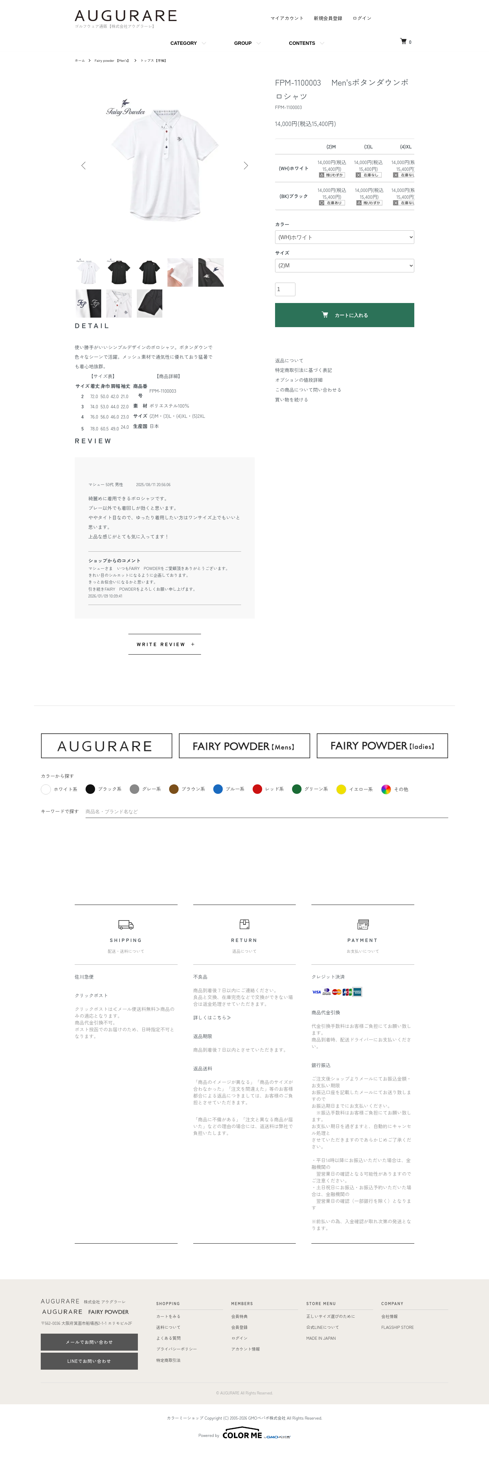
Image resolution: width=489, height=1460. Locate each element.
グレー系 (145, 800)
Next (244, 165)
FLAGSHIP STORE (397, 1338)
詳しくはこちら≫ (212, 1028)
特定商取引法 (168, 1371)
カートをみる (168, 1327)
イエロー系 (354, 800)
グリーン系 (310, 800)
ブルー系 (228, 800)
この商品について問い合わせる (308, 389)
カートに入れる (345, 314)
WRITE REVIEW (161, 655)
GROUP (243, 43)
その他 (394, 800)
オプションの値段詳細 (299, 379)
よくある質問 (168, 1349)
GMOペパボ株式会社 (267, 1428)
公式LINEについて (322, 1338)
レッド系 (268, 800)
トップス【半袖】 (165, 60)
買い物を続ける (291, 399)
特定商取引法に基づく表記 (303, 370)
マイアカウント (287, 18)
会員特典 (239, 1327)
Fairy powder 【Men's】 (117, 60)
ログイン (362, 18)
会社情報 (389, 1327)
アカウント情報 (245, 1360)
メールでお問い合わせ (89, 1353)
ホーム (81, 60)
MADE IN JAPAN (321, 1349)
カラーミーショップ (185, 1428)
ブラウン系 (187, 800)
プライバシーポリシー (176, 1360)
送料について (168, 1338)
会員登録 (239, 1338)
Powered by (245, 1444)
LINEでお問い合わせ (89, 1372)
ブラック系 (104, 800)
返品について (289, 360)
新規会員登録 (328, 18)
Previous (85, 165)
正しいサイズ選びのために (330, 1327)
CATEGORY (183, 43)
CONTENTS (302, 43)
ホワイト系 (59, 800)
